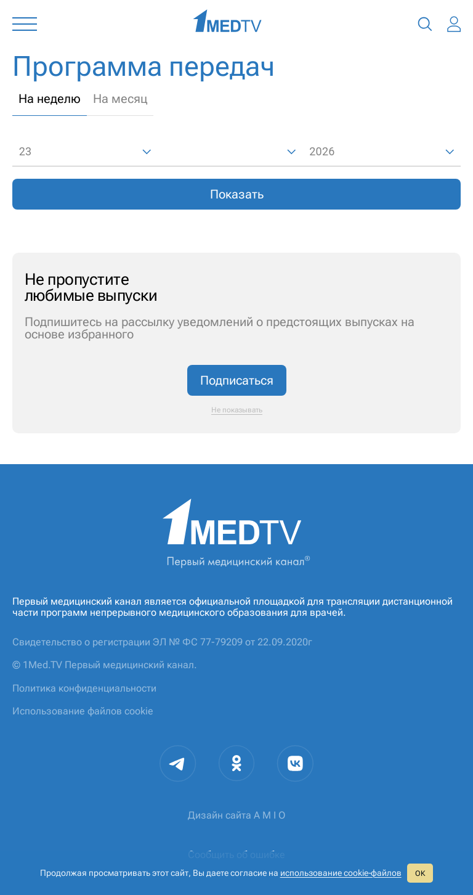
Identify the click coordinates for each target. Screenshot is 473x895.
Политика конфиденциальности (84, 688)
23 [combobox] (25, 151)
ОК (420, 873)
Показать (237, 194)
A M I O (269, 815)
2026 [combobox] (321, 151)
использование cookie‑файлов (341, 873)
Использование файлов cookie (82, 711)
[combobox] (231, 151)
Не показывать (236, 410)
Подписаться (236, 380)
